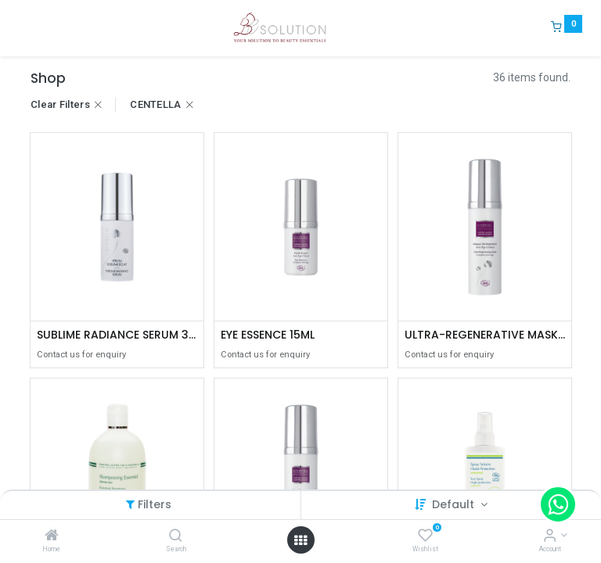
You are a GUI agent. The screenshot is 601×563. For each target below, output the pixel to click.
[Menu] (19, 28)
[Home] (52, 536)
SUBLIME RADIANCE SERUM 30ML (117, 335)
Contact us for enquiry (81, 355)
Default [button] (454, 504)
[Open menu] (300, 540)
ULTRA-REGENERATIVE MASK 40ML (485, 335)
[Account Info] (549, 536)
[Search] (175, 536)
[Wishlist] (425, 536)
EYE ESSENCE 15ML (268, 335)
